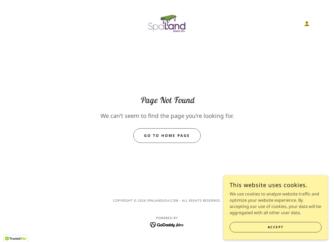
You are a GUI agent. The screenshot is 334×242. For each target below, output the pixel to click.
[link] (167, 23)
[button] (307, 23)
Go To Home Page (167, 135)
